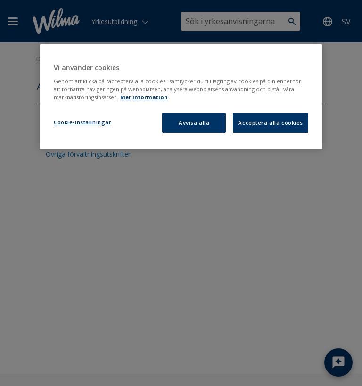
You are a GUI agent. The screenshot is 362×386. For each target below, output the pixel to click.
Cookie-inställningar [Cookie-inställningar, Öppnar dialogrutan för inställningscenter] (82, 122)
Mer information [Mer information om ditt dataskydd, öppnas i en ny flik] (144, 97)
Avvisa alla (194, 122)
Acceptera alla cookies (270, 122)
